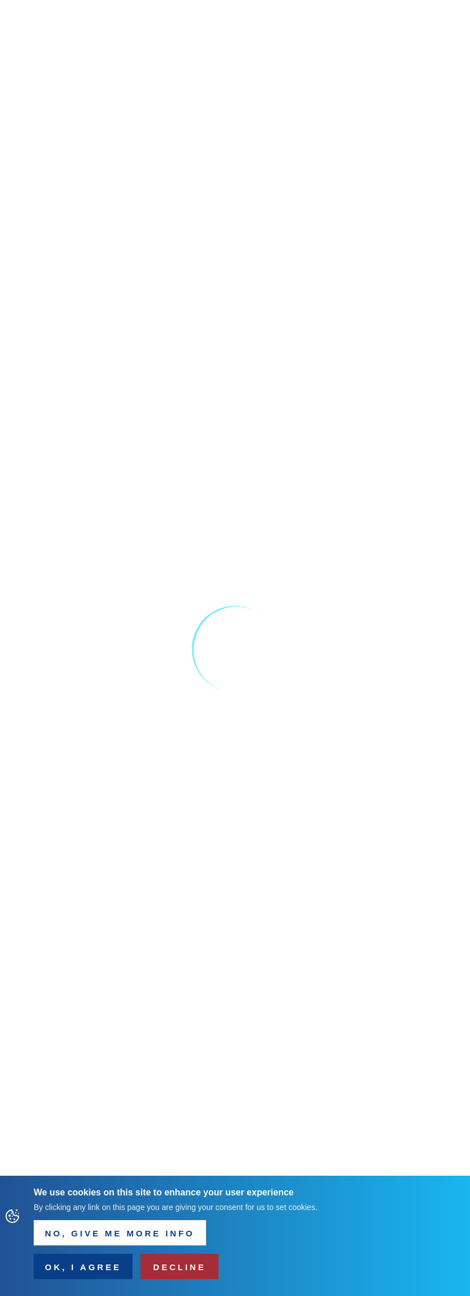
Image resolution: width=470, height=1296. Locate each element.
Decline (179, 1270)
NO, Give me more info (120, 1236)
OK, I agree (83, 1270)
